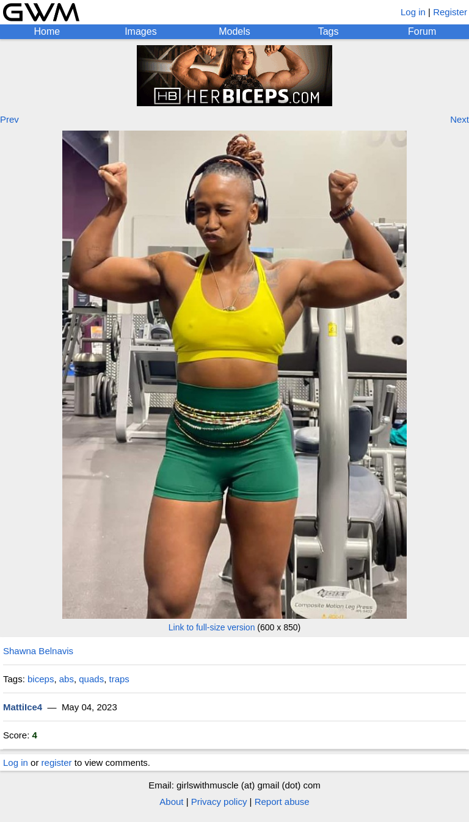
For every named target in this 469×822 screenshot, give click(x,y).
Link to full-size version (212, 627)
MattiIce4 (22, 707)
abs (66, 679)
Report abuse (282, 801)
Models (234, 31)
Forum (422, 31)
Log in (413, 12)
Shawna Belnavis (38, 651)
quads (91, 679)
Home (47, 31)
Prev (9, 119)
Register (450, 12)
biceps (40, 679)
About (171, 801)
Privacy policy (219, 801)
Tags (328, 31)
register (57, 762)
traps (119, 679)
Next (459, 119)
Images (140, 31)
